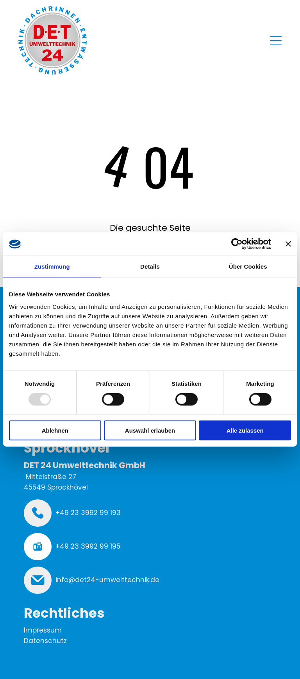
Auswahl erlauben (150, 430)
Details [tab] (150, 266)
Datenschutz (45, 640)
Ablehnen (55, 430)
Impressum (43, 630)
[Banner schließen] (288, 244)
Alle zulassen (245, 430)
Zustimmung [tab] (52, 266)
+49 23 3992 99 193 (88, 512)
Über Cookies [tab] (248, 266)
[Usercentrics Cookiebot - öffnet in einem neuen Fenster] (237, 244)
